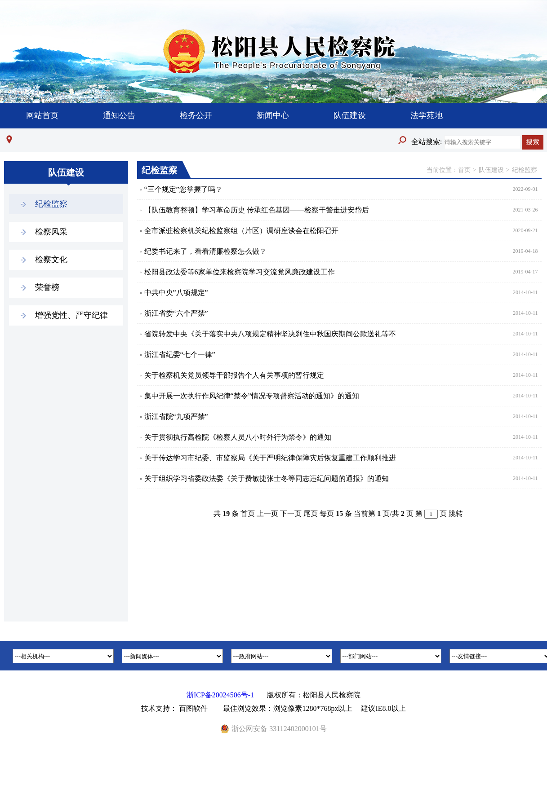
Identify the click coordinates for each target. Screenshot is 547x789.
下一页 (291, 513)
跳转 (456, 513)
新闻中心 (273, 115)
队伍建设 (350, 115)
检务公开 (196, 115)
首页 (464, 170)
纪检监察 (524, 170)
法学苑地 (426, 115)
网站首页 (42, 115)
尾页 (310, 513)
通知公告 (119, 115)
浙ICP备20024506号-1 (220, 695)
